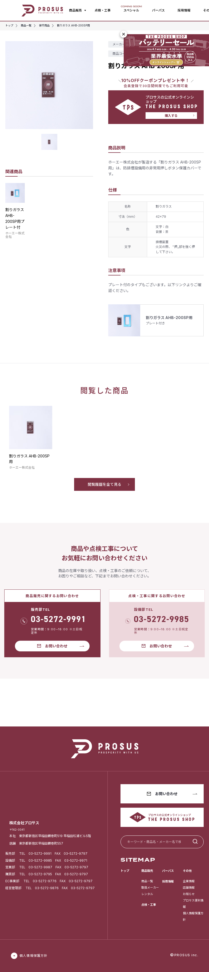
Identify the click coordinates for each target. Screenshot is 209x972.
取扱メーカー (150, 887)
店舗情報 (189, 887)
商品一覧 (147, 881)
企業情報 (189, 881)
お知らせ (189, 894)
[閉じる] (123, 34)
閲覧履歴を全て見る (104, 484)
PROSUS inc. (186, 955)
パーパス (158, 10)
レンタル (147, 894)
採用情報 (184, 10)
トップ (124, 871)
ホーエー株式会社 (15, 235)
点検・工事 (103, 10)
